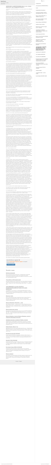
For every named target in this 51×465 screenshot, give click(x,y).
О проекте (17, 361)
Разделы (20, 361)
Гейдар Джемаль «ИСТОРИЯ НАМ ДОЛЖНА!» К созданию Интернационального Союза (41, 40)
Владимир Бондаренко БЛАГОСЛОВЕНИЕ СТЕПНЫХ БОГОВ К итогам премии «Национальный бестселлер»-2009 (42, 60)
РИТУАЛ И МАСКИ (10, 273)
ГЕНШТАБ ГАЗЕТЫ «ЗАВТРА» (40, 24)
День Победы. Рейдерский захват (13, 279)
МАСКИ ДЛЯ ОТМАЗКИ (11, 340)
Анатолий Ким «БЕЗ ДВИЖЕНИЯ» (41, 56)
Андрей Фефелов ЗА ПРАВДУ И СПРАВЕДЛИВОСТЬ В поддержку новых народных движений (41, 31)
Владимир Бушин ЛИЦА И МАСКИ (14, 347)
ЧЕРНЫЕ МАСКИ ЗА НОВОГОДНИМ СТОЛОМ (17, 319)
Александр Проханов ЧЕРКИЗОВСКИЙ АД (42, 5)
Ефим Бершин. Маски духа (12, 326)
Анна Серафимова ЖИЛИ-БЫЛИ (40, 54)
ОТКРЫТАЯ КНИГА (39, 70)
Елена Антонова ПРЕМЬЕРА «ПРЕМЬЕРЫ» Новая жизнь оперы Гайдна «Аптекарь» (42, 64)
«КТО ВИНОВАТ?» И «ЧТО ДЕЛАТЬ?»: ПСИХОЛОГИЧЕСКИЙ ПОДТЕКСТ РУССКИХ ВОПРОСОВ (16, 288)
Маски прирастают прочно (12, 309)
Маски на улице (9, 295)
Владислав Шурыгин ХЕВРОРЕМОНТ (41, 22)
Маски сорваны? (9, 353)
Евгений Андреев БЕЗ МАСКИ (13, 333)
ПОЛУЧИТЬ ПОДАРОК (10, 264)
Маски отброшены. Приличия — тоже (14, 302)
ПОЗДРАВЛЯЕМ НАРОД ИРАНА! (40, 10)
